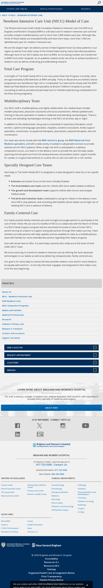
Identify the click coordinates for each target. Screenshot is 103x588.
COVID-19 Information (10, 528)
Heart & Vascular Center (11, 488)
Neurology (56, 499)
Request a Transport (12, 328)
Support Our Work (11, 337)
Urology (81, 512)
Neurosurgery (57, 503)
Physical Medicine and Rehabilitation (87, 493)
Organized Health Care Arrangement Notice (51, 572)
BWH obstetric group (53, 140)
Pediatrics (82, 488)
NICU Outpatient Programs (15, 305)
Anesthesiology (58, 485)
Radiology (82, 505)
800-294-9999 (58, 474)
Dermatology (57, 488)
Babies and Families (12, 310)
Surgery (81, 508)
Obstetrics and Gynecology (63, 506)
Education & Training (9, 531)
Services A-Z (32, 531)
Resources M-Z (51, 565)
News (29, 528)
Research (85, 9)
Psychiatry (82, 498)
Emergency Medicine (60, 492)
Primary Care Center (35, 490)
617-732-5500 (44, 464)
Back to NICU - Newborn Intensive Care (22, 15)
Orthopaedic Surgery (60, 510)
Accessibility (51, 558)
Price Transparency (51, 576)
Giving (30, 521)
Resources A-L (51, 562)
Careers (4, 524)
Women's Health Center (37, 494)
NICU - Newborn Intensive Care (17, 296)
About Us (6, 292)
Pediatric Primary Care (13, 324)
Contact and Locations (13, 333)
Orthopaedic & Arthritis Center (36, 486)
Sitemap (51, 569)
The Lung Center (7, 492)
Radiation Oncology (86, 501)
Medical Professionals (51, 9)
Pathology (82, 485)
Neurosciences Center (10, 496)
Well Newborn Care (11, 301)
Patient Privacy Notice (51, 579)
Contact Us (60, 464)
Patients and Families (17, 9)
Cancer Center (7, 485)
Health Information (35, 524)
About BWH (51, 407)
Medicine (55, 496)
